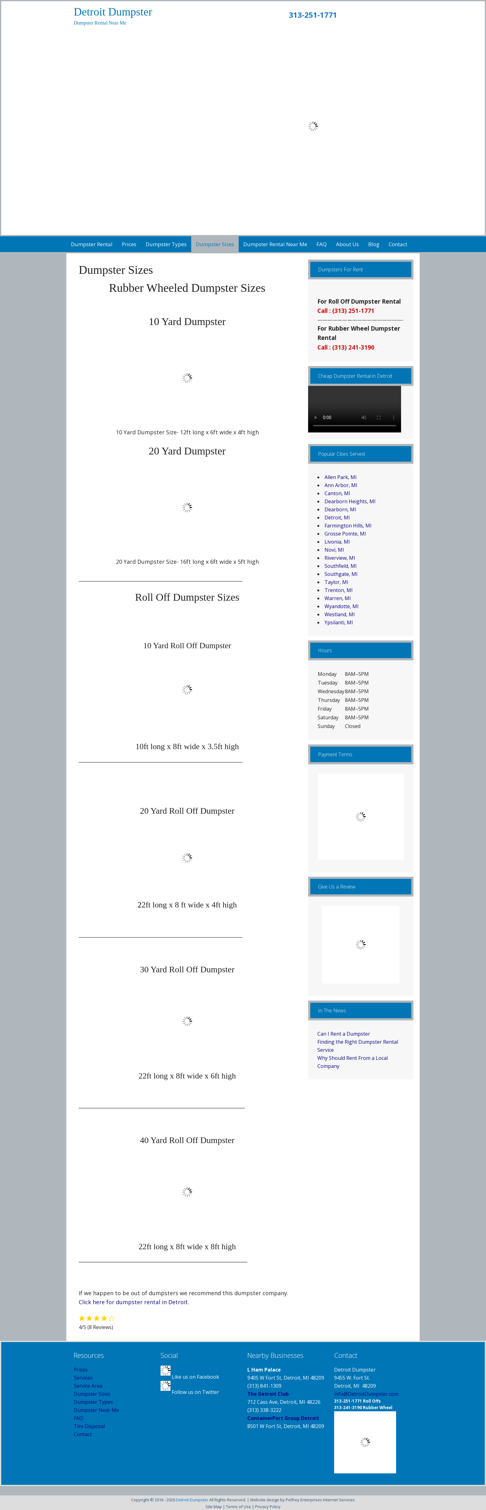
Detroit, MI (337, 517)
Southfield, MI (341, 566)
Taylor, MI (336, 582)
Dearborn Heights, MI (350, 501)
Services (83, 1377)
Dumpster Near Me (96, 1410)
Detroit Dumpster (113, 12)
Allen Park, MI (341, 477)
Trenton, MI (339, 590)
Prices (81, 1369)
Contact (83, 1434)
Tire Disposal (89, 1426)
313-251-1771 (313, 15)
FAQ (78, 1418)
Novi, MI (334, 549)
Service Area (88, 1385)
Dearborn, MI (340, 509)
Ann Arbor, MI (341, 485)
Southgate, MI (341, 574)
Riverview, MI (340, 557)
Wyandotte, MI (342, 606)
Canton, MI (337, 493)
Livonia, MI (337, 541)
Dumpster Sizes (92, 1393)
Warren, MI (338, 598)
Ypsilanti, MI (339, 622)
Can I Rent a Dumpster (343, 1033)
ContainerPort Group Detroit (283, 1418)
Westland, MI (340, 614)
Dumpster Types (93, 1402)
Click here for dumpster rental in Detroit (133, 1302)
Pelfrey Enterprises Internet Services (320, 1500)
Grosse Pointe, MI (345, 533)
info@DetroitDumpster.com (366, 1393)
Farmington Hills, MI (348, 525)
